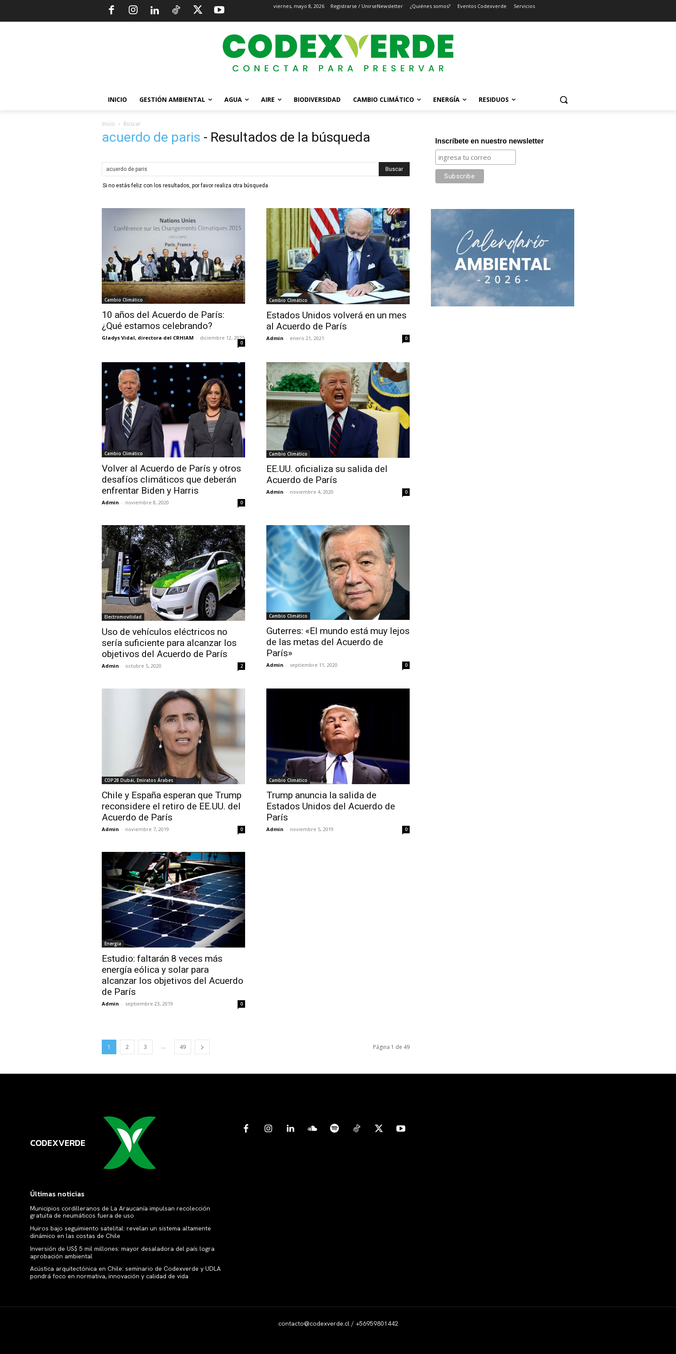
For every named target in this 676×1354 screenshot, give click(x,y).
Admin (275, 338)
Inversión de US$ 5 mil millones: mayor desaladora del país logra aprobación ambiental (122, 1252)
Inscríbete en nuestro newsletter (489, 141)
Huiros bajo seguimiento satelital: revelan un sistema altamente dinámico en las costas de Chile (120, 1232)
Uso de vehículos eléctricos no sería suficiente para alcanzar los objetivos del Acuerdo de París (169, 643)
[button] (563, 99)
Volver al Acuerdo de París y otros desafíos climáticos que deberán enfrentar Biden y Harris (171, 479)
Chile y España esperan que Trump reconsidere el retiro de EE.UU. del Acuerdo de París (172, 806)
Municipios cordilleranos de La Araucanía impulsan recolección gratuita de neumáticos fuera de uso (120, 1212)
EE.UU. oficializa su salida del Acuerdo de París (327, 474)
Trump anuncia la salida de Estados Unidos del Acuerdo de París (330, 806)
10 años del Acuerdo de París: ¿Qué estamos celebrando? (163, 320)
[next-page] (202, 1047)
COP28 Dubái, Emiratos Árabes (138, 780)
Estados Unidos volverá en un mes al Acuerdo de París (336, 321)
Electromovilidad (123, 617)
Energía (112, 943)
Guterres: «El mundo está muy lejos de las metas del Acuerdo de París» (338, 642)
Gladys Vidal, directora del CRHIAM (148, 337)
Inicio (108, 124)
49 (183, 1047)
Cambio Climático (123, 300)
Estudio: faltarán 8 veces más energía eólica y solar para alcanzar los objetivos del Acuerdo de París (172, 975)
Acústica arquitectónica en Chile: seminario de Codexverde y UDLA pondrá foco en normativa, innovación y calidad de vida (125, 1272)
